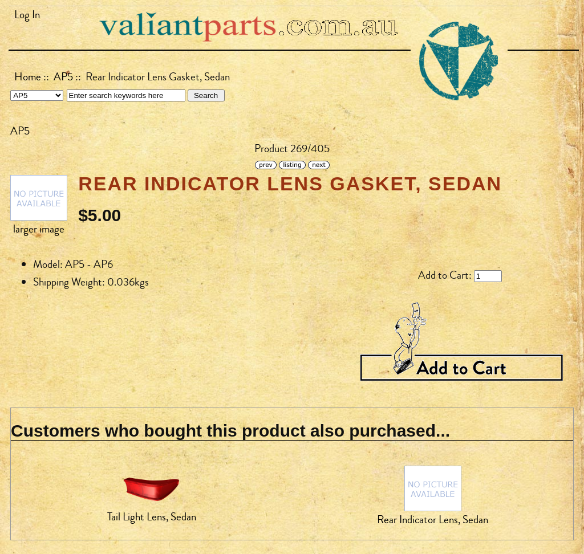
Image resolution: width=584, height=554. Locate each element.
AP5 (63, 77)
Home (27, 77)
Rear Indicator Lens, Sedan (432, 520)
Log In (27, 15)
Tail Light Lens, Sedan (151, 517)
